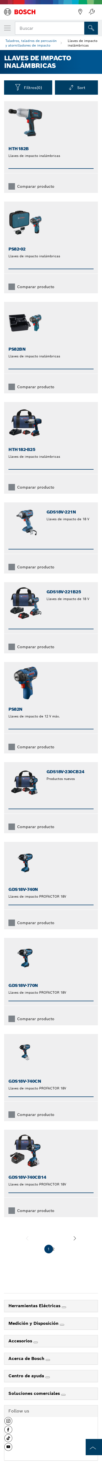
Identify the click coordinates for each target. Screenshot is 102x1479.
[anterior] (27, 1238)
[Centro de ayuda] (47, 1377)
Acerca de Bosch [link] (27, 1358)
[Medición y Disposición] (62, 1325)
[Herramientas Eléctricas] (64, 1307)
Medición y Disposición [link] (34, 1323)
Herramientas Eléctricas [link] (35, 1306)
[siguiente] (74, 1238)
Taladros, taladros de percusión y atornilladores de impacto (31, 43)
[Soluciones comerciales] (63, 1395)
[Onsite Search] (91, 28)
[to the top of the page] (94, 1447)
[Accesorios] (35, 1342)
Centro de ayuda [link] (26, 1376)
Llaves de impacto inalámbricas (82, 43)
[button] (8, 1423)
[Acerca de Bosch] (48, 1360)
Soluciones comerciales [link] (34, 1393)
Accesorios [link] (20, 1341)
